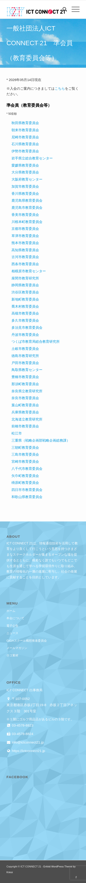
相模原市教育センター (28, 271)
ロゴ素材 (12, 655)
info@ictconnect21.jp (27, 742)
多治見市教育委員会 (26, 327)
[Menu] (73, 9)
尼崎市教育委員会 (25, 137)
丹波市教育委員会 (25, 335)
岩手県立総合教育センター (32, 158)
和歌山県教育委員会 (26, 497)
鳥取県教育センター (26, 370)
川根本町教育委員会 (26, 222)
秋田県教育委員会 (25, 123)
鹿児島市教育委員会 (26, 207)
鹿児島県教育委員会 (26, 200)
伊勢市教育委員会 (25, 151)
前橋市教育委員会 (25, 426)
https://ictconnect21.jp (28, 751)
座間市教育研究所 (25, 278)
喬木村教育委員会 (25, 306)
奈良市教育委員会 (25, 398)
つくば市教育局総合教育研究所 (35, 341)
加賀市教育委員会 (25, 186)
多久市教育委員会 (25, 320)
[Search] (62, 9)
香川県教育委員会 (25, 193)
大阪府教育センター (26, 179)
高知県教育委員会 (25, 250)
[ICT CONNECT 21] (35, 9)
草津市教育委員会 (25, 236)
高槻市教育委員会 (25, 313)
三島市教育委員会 (25, 454)
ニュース (12, 633)
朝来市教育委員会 (25, 130)
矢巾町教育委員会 (25, 476)
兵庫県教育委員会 (25, 412)
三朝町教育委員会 (25, 447)
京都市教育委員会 (25, 229)
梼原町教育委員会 (25, 483)
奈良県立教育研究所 (26, 391)
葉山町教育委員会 (25, 405)
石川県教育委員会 (25, 144)
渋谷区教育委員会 (25, 292)
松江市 (16, 433)
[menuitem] (62, 9)
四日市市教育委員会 (26, 490)
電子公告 (12, 625)
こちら (60, 88)
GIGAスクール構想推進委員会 (26, 640)
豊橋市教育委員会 (25, 377)
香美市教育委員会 (25, 215)
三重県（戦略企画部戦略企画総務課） (40, 440)
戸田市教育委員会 (25, 363)
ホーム (10, 611)
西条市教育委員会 (25, 264)
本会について (15, 618)
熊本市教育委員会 (25, 243)
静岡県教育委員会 (25, 285)
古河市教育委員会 (25, 257)
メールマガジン (16, 648)
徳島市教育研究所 (25, 356)
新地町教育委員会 (25, 299)
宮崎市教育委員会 (25, 461)
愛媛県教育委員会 (25, 165)
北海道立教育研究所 (26, 419)
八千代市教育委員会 (26, 469)
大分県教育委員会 (25, 172)
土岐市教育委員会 (25, 349)
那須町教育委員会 (25, 384)
